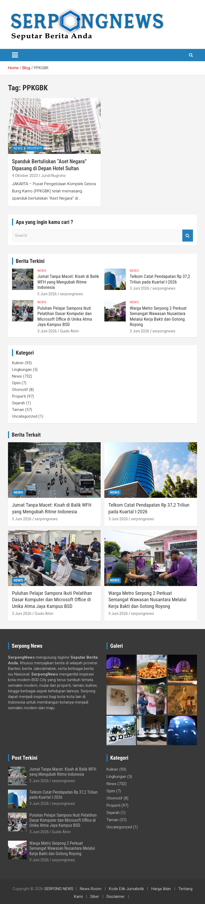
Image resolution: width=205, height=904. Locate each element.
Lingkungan (22, 369)
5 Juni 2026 (47, 294)
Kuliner (18, 362)
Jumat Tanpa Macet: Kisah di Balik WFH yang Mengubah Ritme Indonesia (68, 282)
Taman (18, 409)
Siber (94, 896)
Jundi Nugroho (53, 175)
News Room (90, 888)
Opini (16, 383)
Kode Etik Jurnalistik (126, 888)
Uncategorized (24, 416)
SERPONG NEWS (58, 888)
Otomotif (20, 389)
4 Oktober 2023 (25, 175)
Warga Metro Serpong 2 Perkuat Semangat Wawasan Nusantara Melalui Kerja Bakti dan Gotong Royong (158, 316)
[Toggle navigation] (15, 55)
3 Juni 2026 (139, 288)
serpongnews (71, 294)
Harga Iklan (161, 888)
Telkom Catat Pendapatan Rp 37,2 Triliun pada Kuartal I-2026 (160, 279)
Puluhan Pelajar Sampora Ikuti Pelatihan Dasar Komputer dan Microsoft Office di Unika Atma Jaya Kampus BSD (64, 316)
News (18, 148)
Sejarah (18, 403)
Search (187, 236)
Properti (34, 148)
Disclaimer (116, 896)
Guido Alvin (69, 331)
